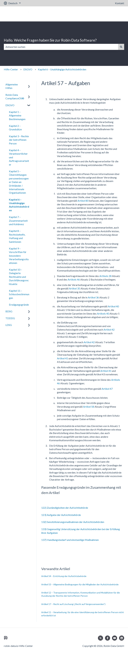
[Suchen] (121, 47)
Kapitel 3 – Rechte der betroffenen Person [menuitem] (19, 140)
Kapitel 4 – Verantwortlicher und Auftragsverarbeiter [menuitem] (19, 157)
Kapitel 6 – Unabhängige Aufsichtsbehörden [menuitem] (19, 205)
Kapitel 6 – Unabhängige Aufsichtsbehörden (62, 69)
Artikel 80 (82, 200)
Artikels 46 (74, 279)
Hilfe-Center (11, 69)
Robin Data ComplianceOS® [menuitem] (14, 96)
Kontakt (119, 3)
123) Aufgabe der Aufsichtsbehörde (61, 514)
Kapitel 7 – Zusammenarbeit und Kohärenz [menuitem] (18, 220)
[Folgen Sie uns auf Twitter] (100, 638)
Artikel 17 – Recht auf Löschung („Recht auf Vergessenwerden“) (73, 604)
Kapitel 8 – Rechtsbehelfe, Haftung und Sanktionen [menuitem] (17, 236)
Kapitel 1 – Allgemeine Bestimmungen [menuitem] (17, 115)
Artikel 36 (93, 297)
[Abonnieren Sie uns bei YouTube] (114, 638)
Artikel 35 (74, 288)
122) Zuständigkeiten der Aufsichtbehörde (64, 507)
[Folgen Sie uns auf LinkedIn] (121, 638)
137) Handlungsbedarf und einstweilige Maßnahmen (70, 539)
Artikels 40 (103, 313)
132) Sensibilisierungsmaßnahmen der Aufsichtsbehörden (72, 521)
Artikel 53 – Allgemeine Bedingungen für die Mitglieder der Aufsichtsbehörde (80, 584)
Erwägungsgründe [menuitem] (19, 304)
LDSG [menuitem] (8, 324)
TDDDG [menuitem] (10, 318)
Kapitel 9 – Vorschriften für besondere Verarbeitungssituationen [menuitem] (19, 255)
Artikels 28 (105, 275)
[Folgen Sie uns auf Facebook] (107, 638)
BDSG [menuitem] (8, 311)
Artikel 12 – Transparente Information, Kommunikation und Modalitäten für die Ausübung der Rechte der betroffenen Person (80, 594)
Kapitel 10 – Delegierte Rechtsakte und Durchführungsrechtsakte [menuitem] (19, 276)
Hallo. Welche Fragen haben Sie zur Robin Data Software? (50, 40)
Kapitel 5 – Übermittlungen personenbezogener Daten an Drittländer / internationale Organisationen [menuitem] (19, 182)
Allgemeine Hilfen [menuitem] (11, 86)
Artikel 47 (107, 388)
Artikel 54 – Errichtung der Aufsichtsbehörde (63, 576)
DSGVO (27, 69)
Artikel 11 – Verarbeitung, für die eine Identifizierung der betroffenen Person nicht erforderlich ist (82, 614)
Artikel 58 (88, 406)
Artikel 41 (62, 358)
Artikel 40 (113, 306)
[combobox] (61, 47)
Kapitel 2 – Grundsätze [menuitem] (15, 127)
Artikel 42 (109, 329)
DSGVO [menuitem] (9, 105)
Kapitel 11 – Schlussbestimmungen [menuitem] (19, 294)
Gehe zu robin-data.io (109, 13)
